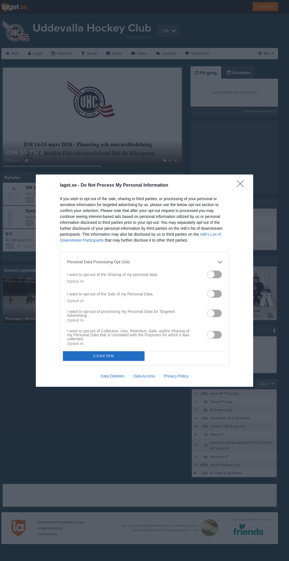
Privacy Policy (176, 376)
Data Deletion (112, 376)
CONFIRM (103, 356)
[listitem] (144, 262)
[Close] (242, 185)
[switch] (214, 274)
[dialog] (144, 280)
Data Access (144, 376)
